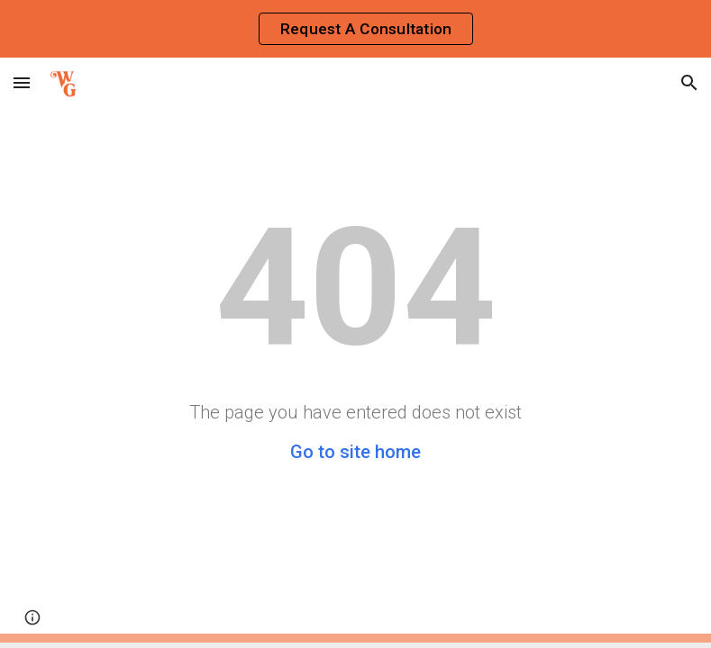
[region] (355, 29)
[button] (21, 82)
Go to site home (355, 452)
